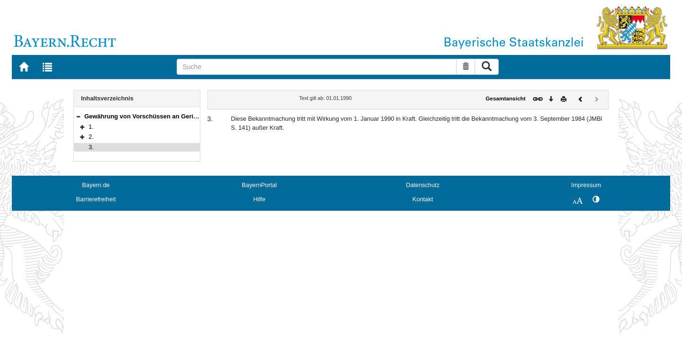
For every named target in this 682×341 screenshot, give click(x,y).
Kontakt (423, 199)
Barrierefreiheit (96, 199)
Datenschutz (423, 184)
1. (91, 126)
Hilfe (259, 199)
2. (91, 136)
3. (91, 147)
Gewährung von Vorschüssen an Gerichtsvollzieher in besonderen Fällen (190, 116)
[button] (78, 116)
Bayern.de (95, 184)
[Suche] (317, 67)
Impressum (586, 184)
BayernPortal (259, 184)
